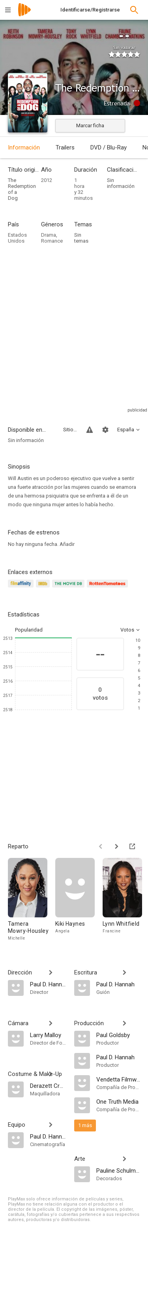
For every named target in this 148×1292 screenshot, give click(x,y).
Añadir (67, 544)
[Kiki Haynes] (79, 900)
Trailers (65, 147)
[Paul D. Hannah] (48, 984)
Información (24, 147)
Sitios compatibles (70, 430)
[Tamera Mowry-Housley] (31, 900)
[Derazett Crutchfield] (48, 1085)
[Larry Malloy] (48, 1035)
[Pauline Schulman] (118, 1170)
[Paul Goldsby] (118, 1035)
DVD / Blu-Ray (108, 147)
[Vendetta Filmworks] (118, 1079)
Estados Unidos (17, 238)
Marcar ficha (90, 125)
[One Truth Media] (118, 1101)
